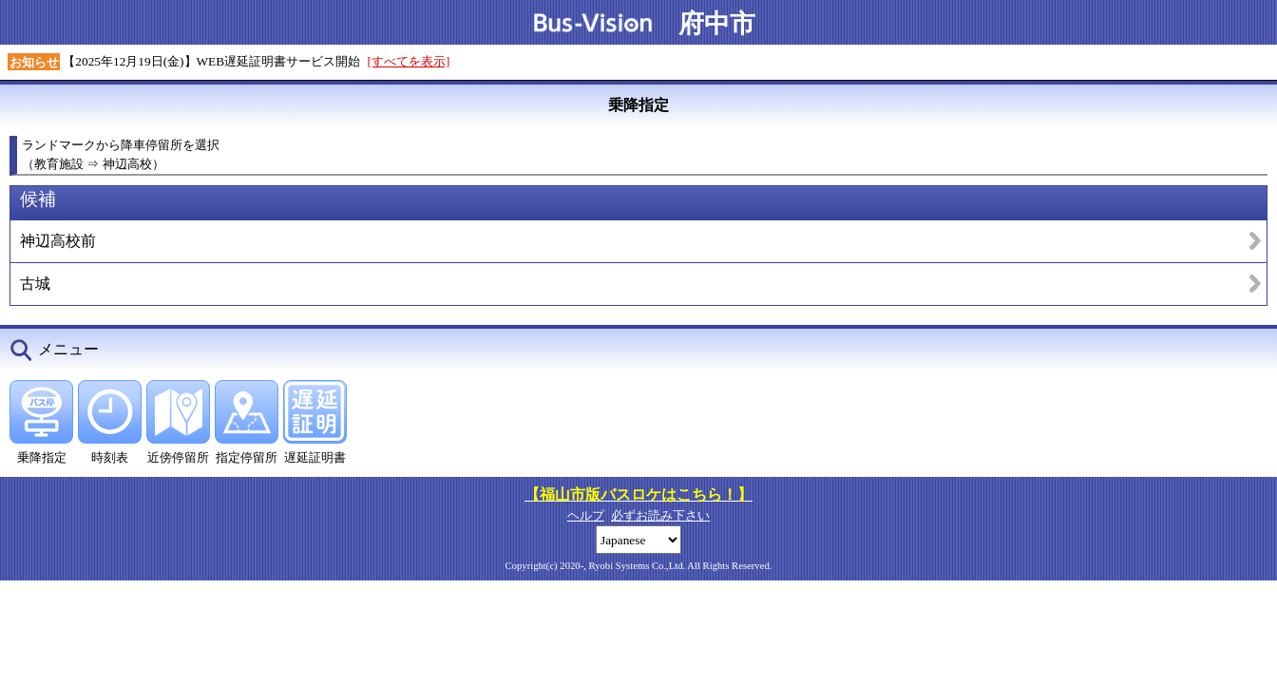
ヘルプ (585, 515)
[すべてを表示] (409, 61)
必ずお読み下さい (660, 515)
